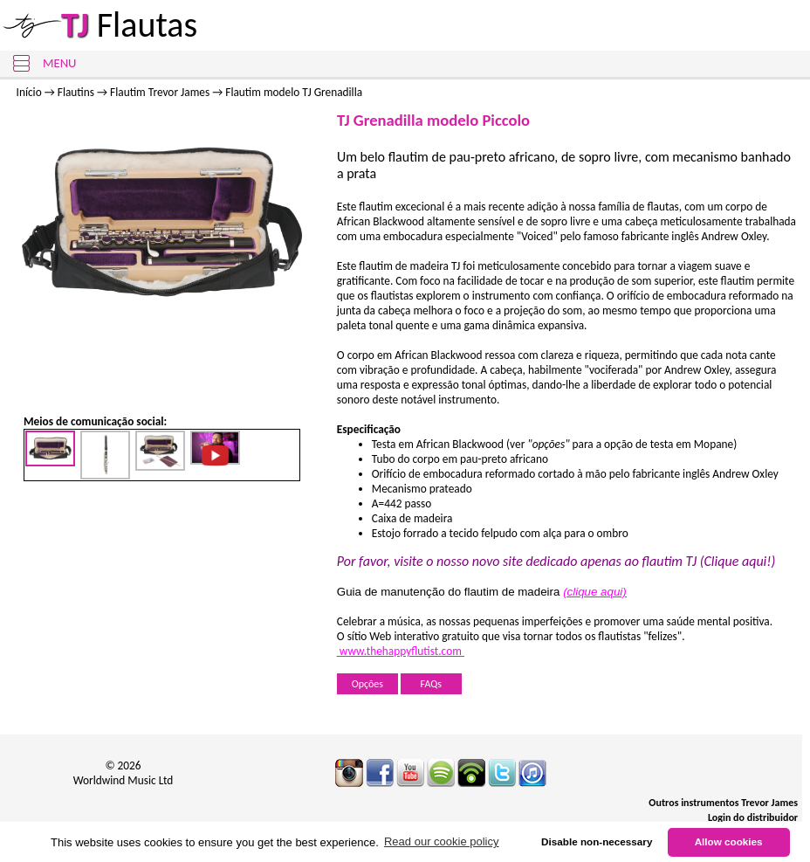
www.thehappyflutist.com (400, 651)
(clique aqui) (595, 591)
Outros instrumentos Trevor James (723, 802)
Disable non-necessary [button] (596, 841)
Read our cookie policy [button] (441, 841)
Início (29, 92)
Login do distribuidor (753, 817)
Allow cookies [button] (729, 841)
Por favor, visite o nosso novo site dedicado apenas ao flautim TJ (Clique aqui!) (556, 561)
